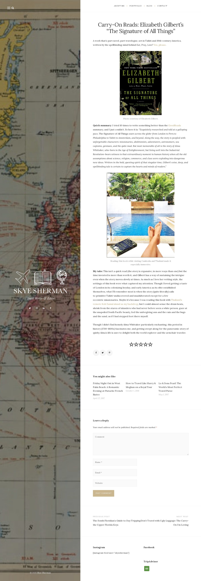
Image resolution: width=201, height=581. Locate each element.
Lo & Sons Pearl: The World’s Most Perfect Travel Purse (170, 387)
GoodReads (174, 125)
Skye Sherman (44, 572)
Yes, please (160, 44)
